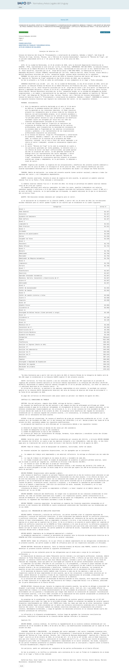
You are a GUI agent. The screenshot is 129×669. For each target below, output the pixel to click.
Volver (20, 7)
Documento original (23, 32)
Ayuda (21, 666)
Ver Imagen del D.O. (105, 32)
